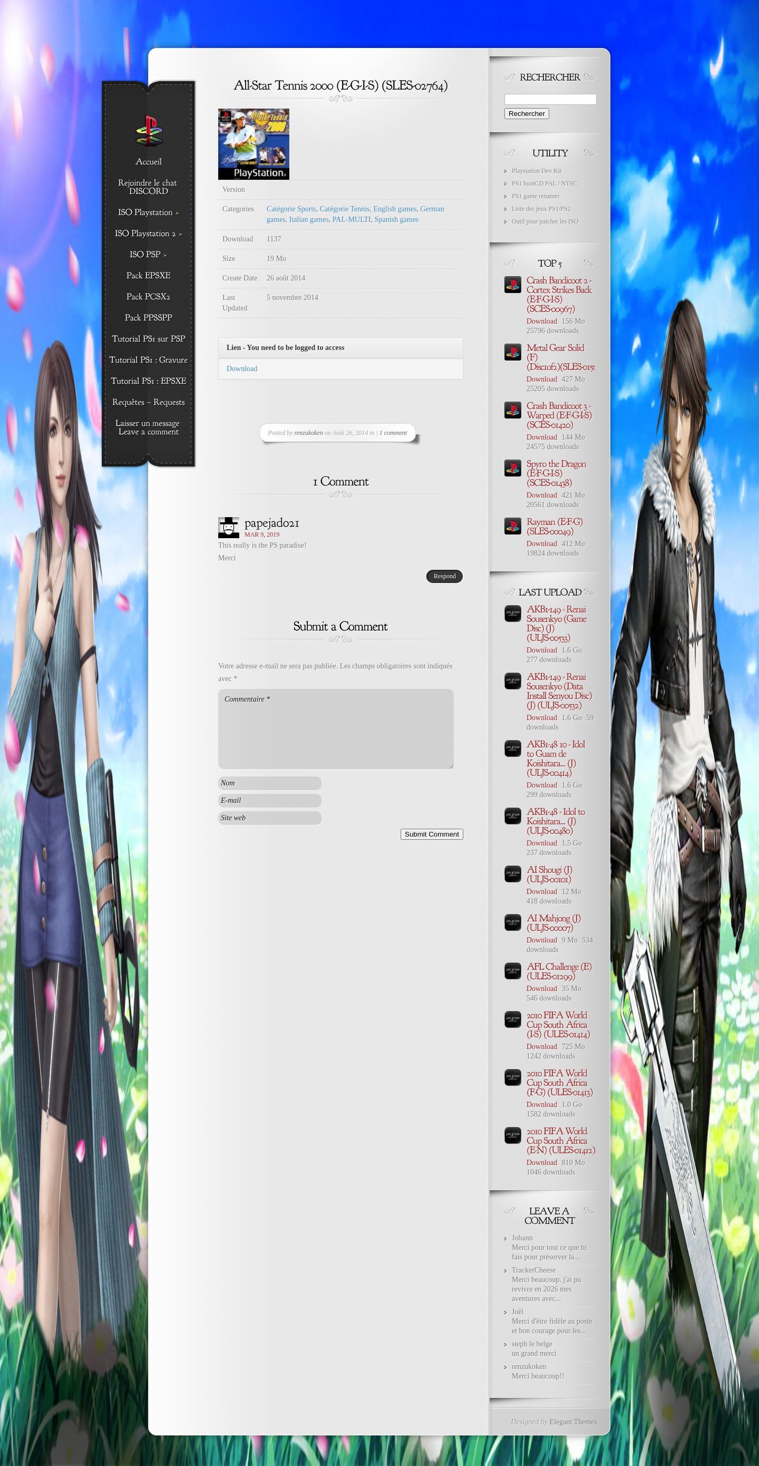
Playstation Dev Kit (537, 170)
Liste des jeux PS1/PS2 (541, 208)
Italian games (309, 220)
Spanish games (397, 220)
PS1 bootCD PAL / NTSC (544, 183)
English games (395, 209)
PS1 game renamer (536, 196)
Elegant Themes (573, 1422)
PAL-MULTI (352, 220)
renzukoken (309, 432)
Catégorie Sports (291, 209)
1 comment (393, 432)
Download (242, 369)
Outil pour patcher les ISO (545, 221)
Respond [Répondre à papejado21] (445, 576)
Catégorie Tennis (345, 209)
